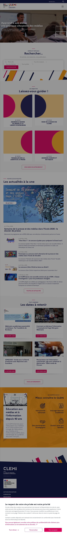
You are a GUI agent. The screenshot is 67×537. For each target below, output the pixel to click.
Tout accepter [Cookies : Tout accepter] (53, 530)
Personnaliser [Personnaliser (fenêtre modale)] (33, 530)
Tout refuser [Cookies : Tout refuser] (14, 530)
